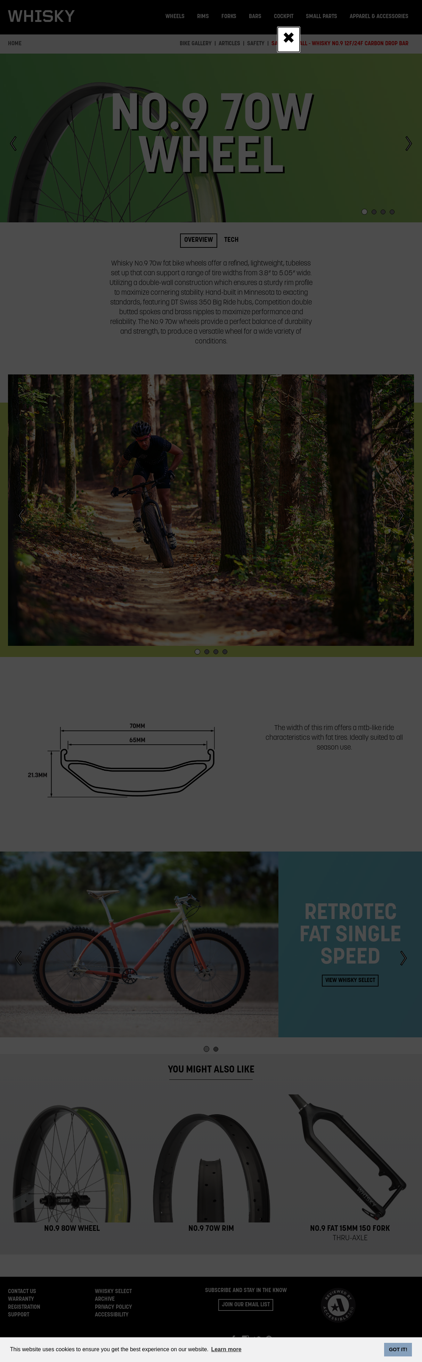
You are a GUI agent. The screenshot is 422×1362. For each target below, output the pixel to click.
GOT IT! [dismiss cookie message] (398, 1349)
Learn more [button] (226, 1349)
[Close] (289, 39)
